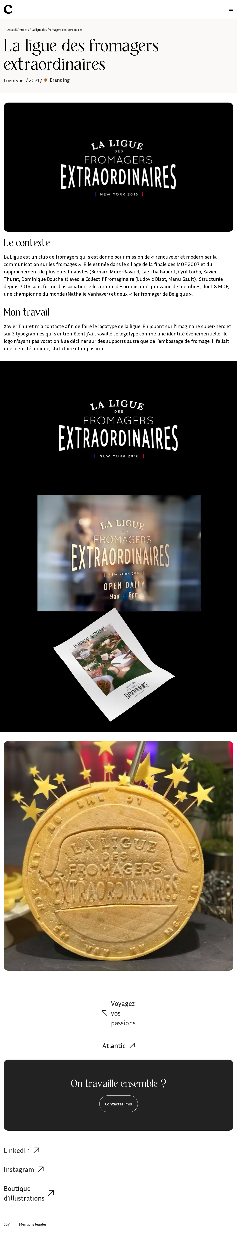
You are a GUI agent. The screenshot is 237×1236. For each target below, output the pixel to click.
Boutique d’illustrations (29, 1193)
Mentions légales (33, 1224)
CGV (7, 1224)
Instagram (24, 1169)
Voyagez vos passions (119, 1013)
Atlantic (118, 1045)
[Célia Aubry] (8, 9)
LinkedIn (21, 1150)
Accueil (12, 29)
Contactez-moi (118, 1103)
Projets (24, 29)
